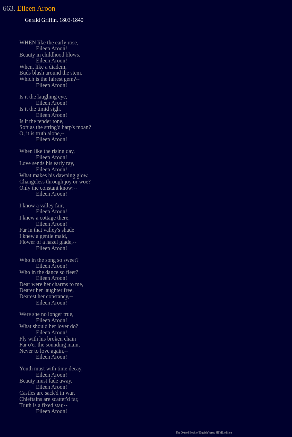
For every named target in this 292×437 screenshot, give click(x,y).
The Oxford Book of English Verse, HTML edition (204, 432)
